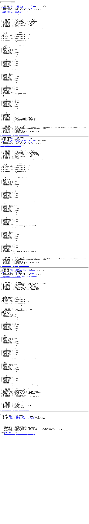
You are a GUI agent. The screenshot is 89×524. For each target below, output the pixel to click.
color (22, 2)
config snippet (7, 517)
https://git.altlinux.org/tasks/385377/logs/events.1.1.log (14, 13)
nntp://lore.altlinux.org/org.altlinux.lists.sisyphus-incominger (19, 519)
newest (28, 494)
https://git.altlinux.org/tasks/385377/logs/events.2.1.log (14, 173)
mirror (25, 2)
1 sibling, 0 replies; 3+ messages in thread (11, 169)
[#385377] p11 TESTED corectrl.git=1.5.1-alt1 (20, 165)
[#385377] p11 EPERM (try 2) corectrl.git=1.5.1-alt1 (23, 6)
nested (16, 161)
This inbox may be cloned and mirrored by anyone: (12, 505)
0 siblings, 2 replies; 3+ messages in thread (12, 8)
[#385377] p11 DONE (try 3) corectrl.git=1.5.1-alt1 (23, 7)
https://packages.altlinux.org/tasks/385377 (10, 14)
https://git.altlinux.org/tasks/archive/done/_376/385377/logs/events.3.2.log (18, 330)
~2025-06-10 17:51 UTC (20, 494)
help (18, 2)
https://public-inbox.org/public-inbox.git (27, 522)
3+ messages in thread (24, 161)
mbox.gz (21, 496)
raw (31, 10)
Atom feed (31, 2)
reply (9, 161)
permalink (27, 10)
